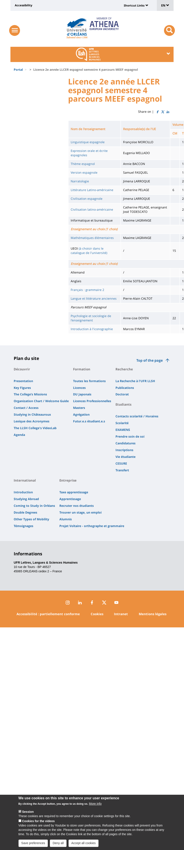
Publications (124, 388)
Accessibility (23, 5)
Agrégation (81, 414)
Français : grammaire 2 (87, 290)
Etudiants (123, 404)
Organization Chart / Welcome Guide (41, 401)
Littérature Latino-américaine (92, 190)
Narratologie (80, 181)
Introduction (23, 492)
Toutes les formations (89, 381)
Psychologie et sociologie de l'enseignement (91, 318)
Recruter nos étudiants (76, 506)
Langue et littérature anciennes (94, 298)
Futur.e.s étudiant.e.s (89, 421)
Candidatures (125, 443)
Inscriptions (124, 450)
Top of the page (149, 360)
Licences (79, 388)
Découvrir (22, 369)
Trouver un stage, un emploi (80, 512)
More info (95, 809)
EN (165, 5)
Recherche (124, 369)
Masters (79, 408)
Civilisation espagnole (86, 199)
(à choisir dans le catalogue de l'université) (89, 250)
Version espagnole (84, 172)
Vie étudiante (125, 457)
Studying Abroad (26, 499)
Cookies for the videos (38, 826)
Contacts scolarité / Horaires (136, 416)
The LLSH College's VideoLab (35, 428)
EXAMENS (122, 430)
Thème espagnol (83, 164)
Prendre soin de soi (129, 436)
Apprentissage (70, 499)
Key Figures (22, 388)
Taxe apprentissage (73, 492)
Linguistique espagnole (88, 142)
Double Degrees (25, 512)
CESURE (121, 463)
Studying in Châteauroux (32, 414)
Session (28, 817)
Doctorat (122, 394)
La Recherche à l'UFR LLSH (135, 381)
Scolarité (122, 423)
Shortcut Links (134, 5)
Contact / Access (26, 408)
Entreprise (68, 480)
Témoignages (23, 526)
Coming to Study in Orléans (34, 506)
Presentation (23, 381)
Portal (18, 69)
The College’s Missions (30, 394)
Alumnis (65, 519)
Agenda (19, 435)
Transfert (122, 470)
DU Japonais (82, 394)
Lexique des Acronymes (31, 421)
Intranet (121, 614)
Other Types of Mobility (31, 519)
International (25, 480)
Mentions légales (152, 614)
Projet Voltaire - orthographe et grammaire (91, 526)
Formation (81, 369)
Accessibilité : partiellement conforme (48, 614)
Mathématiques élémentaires (92, 238)
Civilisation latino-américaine (92, 209)
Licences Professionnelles (92, 401)
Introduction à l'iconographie (92, 329)
